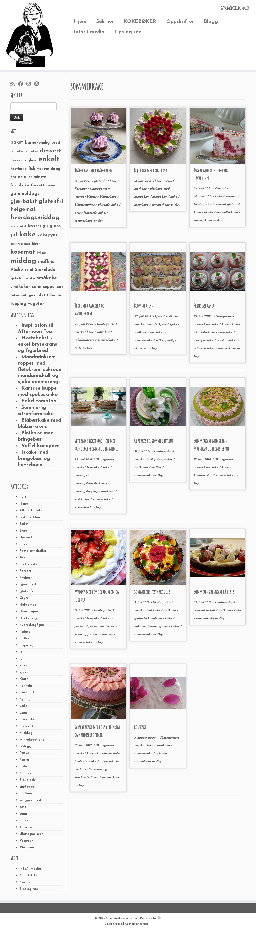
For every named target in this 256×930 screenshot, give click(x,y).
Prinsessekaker (204, 306)
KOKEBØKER (140, 21)
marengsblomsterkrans (91, 483)
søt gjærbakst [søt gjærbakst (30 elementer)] (33, 295)
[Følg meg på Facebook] (22, 84)
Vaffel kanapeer (40, 445)
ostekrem (108, 491)
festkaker (141, 467)
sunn (23, 813)
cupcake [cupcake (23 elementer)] (16, 151)
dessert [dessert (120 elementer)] (50, 151)
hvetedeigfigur (32, 625)
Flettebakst (29, 564)
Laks (23, 706)
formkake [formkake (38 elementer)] (19, 185)
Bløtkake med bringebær (150, 170)
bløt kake (153, 610)
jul (22, 658)
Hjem (80, 21)
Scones (25, 773)
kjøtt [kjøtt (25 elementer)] (36, 243)
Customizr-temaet (137, 924)
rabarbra (103, 332)
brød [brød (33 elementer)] (56, 143)
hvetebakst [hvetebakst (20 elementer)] (18, 226)
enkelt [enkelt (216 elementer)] (49, 159)
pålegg (26, 746)
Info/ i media (89, 32)
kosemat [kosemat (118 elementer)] (22, 252)
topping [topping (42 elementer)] (18, 304)
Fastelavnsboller (33, 551)
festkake (213, 324)
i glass (25, 631)
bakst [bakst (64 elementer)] (16, 142)
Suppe (25, 820)
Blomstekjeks (143, 306)
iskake (209, 212)
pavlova (80, 626)
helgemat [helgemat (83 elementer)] (23, 209)
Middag (26, 733)
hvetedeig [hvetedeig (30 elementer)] (36, 226)
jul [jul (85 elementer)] (14, 235)
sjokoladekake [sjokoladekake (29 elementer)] (22, 278)
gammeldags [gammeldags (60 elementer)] (25, 193)
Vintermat (28, 847)
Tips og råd (128, 32)
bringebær (160, 196)
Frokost (26, 577)
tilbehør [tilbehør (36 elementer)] (54, 295)
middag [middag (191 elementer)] (23, 261)
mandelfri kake (227, 212)
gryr (78, 212)
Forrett (26, 571)
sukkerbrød (83, 507)
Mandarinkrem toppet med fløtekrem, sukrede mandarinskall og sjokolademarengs (40, 369)
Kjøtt (24, 679)
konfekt (26, 685)
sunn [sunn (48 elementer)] (37, 287)
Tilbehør (26, 827)
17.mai (25, 503)
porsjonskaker (227, 340)
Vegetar (26, 840)
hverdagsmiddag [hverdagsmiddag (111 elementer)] (34, 218)
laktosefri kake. (95, 212)
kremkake (142, 204)
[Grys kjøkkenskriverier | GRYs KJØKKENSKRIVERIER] (30, 34)
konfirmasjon (203, 475)
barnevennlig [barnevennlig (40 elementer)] (37, 143)
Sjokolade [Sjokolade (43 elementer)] (45, 270)
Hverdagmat (30, 611)
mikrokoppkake (32, 739)
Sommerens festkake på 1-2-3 (214, 592)
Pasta (24, 759)
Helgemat (28, 604)
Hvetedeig (28, 618)
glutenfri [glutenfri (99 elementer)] (51, 201)
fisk (22, 557)
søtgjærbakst (31, 800)
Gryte (24, 598)
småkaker (157, 332)
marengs (81, 475)
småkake (27, 786)
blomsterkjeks (156, 324)
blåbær (92, 196)
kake (24, 665)
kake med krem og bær (151, 626)
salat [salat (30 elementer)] (29, 270)
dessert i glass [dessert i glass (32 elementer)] (23, 160)
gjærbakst (28, 584)
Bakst (24, 524)
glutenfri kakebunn (148, 618)
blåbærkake (109, 196)
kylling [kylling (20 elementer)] (41, 253)
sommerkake (84, 220)
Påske (24, 753)
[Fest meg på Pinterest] (38, 84)
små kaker (82, 499)
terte (78, 348)
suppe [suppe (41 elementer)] (49, 287)
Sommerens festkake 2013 (152, 592)
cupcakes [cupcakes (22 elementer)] (31, 151)
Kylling (25, 699)
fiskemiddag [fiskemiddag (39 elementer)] (48, 169)
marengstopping (86, 491)
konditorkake (206, 332)
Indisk (24, 638)
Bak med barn (31, 517)
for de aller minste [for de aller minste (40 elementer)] (28, 177)
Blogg (211, 21)
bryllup (151, 459)
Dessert (26, 537)
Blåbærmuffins (85, 204)
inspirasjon (29, 645)
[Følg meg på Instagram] (30, 84)
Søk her (105, 21)
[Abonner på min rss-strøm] (14, 84)
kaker (236, 324)
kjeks (24, 672)
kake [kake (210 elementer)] (27, 234)
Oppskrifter (180, 21)
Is (21, 652)
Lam (23, 712)
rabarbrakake (87, 761)
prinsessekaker (205, 348)
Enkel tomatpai (40, 401)
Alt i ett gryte (31, 510)
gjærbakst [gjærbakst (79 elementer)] (23, 201)
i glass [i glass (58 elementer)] (54, 226)
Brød (24, 530)
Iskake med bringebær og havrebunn (34, 458)
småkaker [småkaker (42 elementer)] (20, 287)
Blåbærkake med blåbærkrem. (94, 170)
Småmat (27, 793)
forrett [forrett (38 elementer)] (37, 185)
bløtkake (141, 188)
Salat (24, 766)
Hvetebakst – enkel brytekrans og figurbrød (37, 344)
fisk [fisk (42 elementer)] (32, 169)
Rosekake (140, 727)
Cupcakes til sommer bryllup (153, 441)
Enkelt (25, 544)
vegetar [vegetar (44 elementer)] (36, 304)
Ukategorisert (31, 834)
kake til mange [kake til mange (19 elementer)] (20, 244)
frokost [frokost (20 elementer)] (51, 185)
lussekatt (27, 726)
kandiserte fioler (108, 753)
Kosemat (27, 692)
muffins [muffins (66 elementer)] (46, 261)
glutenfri (27, 591)
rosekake (164, 745)
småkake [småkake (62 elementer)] (47, 278)
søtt (23, 807)
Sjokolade (28, 780)
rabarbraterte (84, 340)
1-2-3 (23, 497)
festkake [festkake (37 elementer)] (18, 169)
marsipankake (204, 340)
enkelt (211, 610)
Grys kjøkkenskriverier (122, 918)
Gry (100, 220)
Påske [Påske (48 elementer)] (16, 270)
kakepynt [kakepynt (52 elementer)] (48, 235)
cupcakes (166, 459)
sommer (108, 634)
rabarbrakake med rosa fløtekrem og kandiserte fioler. (96, 769)
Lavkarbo (27, 719)
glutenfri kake (108, 204)
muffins (156, 467)
